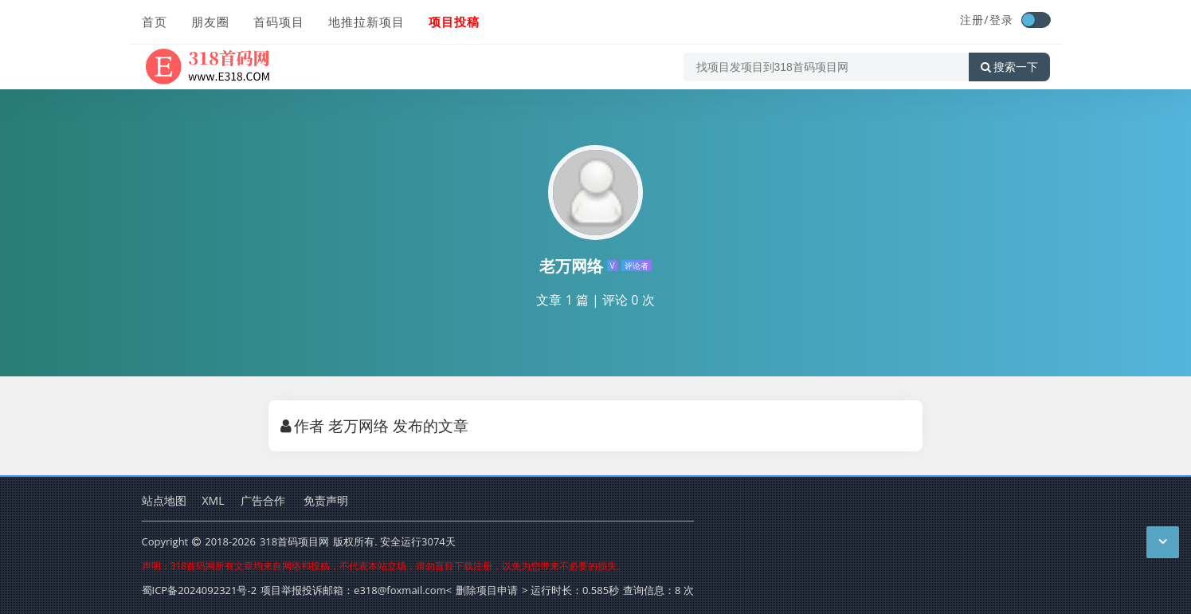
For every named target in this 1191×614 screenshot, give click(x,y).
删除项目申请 (487, 590)
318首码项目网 (294, 541)
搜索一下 (1009, 67)
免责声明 (326, 500)
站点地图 (164, 500)
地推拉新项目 (366, 22)
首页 (154, 22)
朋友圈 (210, 22)
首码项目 (278, 22)
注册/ (974, 19)
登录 (1001, 19)
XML (213, 500)
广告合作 (263, 500)
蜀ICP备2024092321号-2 (199, 590)
